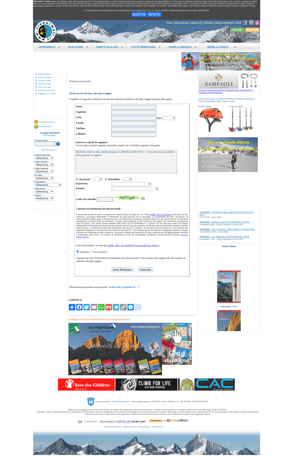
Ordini (238, 22)
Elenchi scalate (44, 80)
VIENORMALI (49, 47)
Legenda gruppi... (50, 135)
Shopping (208, 22)
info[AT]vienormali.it (120, 401)
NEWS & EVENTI (220, 47)
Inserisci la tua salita (46, 90)
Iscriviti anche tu (45, 77)
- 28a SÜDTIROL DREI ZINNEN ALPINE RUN (227, 229)
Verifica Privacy (129, 427)
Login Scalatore (44, 74)
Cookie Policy (157, 427)
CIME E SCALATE (109, 47)
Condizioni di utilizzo (112, 427)
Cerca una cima (44, 87)
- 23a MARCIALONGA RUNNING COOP (224, 236)
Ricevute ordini (45, 126)
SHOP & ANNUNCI (182, 47)
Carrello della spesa (47, 122)
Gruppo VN (196, 22)
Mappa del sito (181, 22)
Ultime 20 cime (44, 84)
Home (169, 22)
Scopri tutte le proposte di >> (124, 287)
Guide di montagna (224, 22)
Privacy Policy (144, 427)
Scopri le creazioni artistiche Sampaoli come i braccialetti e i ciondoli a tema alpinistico (229, 90)
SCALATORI (78, 47)
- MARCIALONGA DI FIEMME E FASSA (225, 222)
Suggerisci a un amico (47, 93)
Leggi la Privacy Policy (146, 245)
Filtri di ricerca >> (50, 149)
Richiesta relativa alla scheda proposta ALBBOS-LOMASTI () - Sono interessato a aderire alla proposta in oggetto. (126, 161)
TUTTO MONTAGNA (146, 47)
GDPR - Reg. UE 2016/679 (161, 214)
